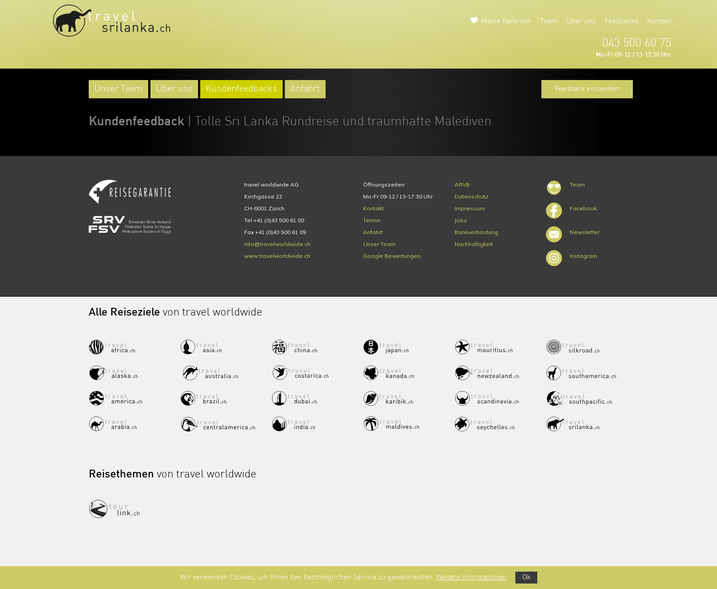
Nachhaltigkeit (474, 244)
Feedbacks (621, 21)
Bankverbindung (476, 232)
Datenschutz (471, 196)
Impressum (470, 208)
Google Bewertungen (392, 255)
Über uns (581, 21)
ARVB (462, 184)
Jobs (461, 220)
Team (548, 21)
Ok (526, 577)
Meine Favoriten (506, 21)
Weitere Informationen (471, 577)
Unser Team (118, 89)
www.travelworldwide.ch (277, 255)
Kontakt (659, 21)
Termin (372, 220)
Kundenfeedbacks (241, 89)
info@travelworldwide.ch (277, 244)
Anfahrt (305, 89)
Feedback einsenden (587, 89)
